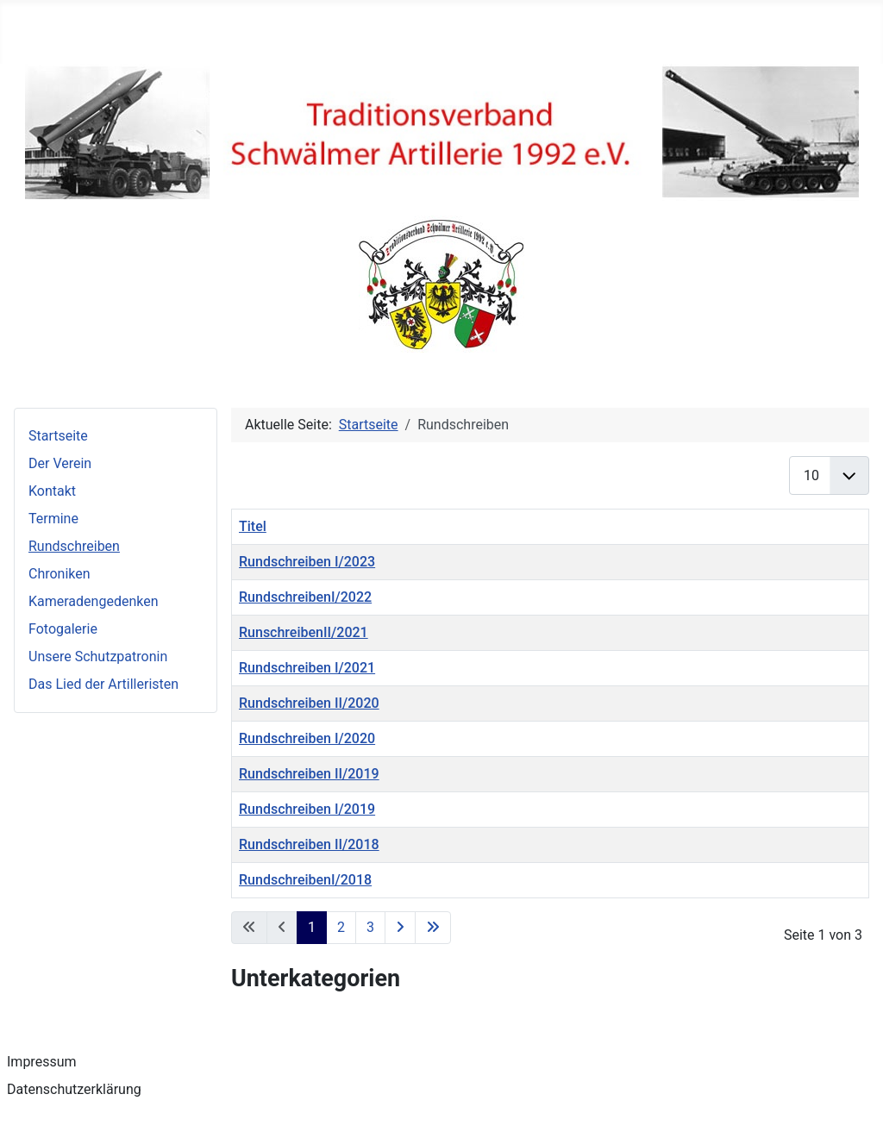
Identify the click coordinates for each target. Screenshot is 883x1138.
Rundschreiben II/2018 (309, 844)
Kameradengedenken (93, 601)
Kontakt (52, 491)
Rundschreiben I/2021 (307, 668)
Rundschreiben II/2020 (309, 703)
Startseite (58, 436)
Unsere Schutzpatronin (97, 656)
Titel (252, 526)
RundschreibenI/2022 (305, 597)
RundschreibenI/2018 (305, 880)
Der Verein (59, 463)
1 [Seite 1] (312, 927)
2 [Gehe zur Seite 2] (341, 927)
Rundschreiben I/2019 (307, 809)
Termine (53, 518)
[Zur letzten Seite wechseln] (433, 927)
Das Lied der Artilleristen (103, 684)
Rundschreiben (74, 546)
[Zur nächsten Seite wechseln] (400, 927)
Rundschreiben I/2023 (307, 561)
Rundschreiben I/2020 (307, 738)
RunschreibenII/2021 (303, 632)
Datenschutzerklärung (74, 1089)
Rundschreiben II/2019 (309, 774)
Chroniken (59, 574)
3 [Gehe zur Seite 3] (370, 927)
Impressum (42, 1062)
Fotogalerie (62, 629)
